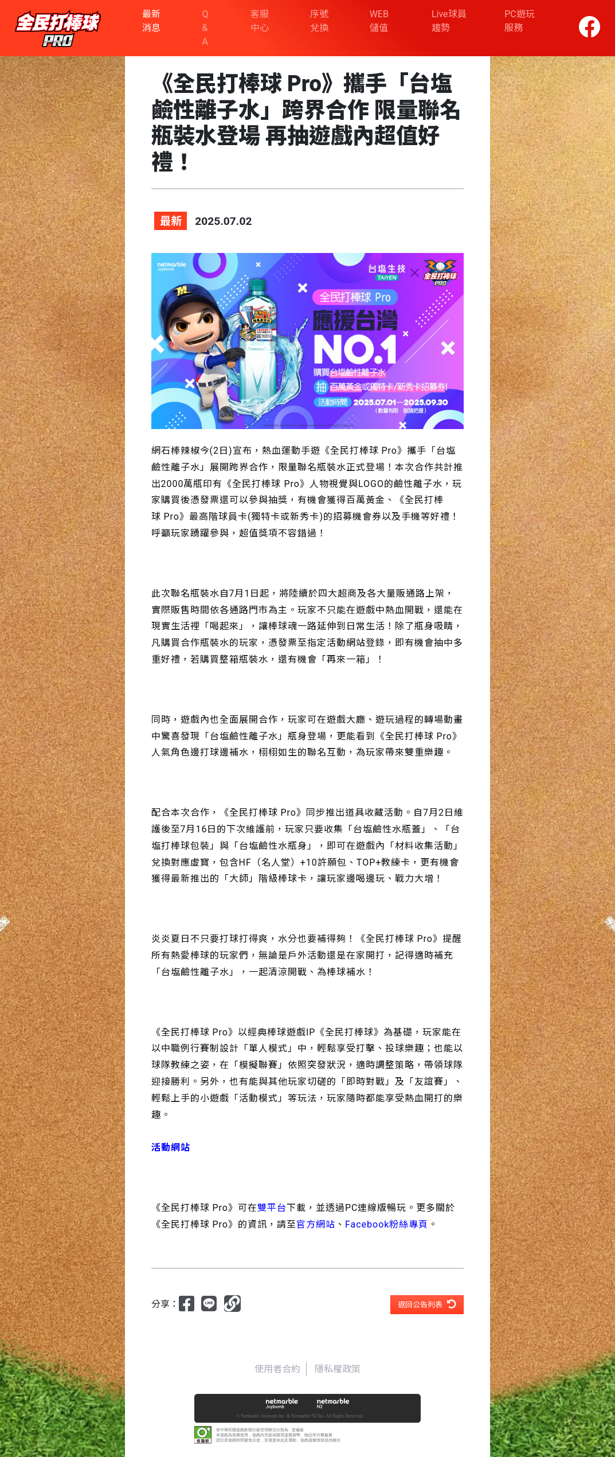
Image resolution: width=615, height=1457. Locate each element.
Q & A (205, 28)
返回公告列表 (427, 1304)
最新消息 (151, 21)
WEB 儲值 (379, 21)
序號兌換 (319, 21)
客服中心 (259, 21)
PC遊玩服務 (519, 21)
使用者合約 (277, 1368)
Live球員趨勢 (449, 21)
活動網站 (346, 642)
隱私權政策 (338, 1368)
